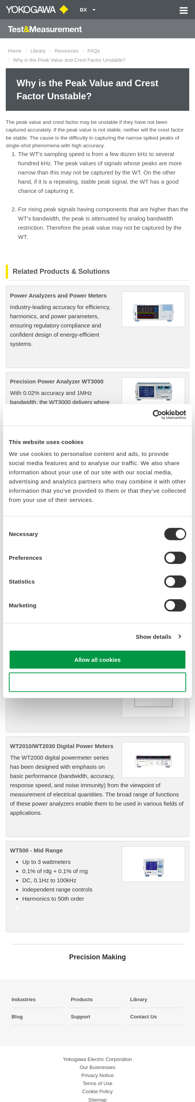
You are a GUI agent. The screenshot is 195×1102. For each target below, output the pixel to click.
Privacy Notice (97, 1075)
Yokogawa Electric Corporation (97, 1059)
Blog (17, 1017)
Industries (24, 999)
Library (38, 51)
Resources (66, 51)
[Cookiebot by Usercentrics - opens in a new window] (152, 415)
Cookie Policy (97, 1091)
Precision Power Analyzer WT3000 (57, 381)
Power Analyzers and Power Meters (58, 295)
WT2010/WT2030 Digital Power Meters (61, 746)
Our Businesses (97, 1067)
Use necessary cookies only (97, 682)
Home (14, 51)
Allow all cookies (97, 659)
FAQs (94, 51)
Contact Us (143, 1017)
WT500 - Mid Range (36, 850)
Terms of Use (97, 1083)
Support (80, 1017)
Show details (154, 636)
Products (82, 999)
